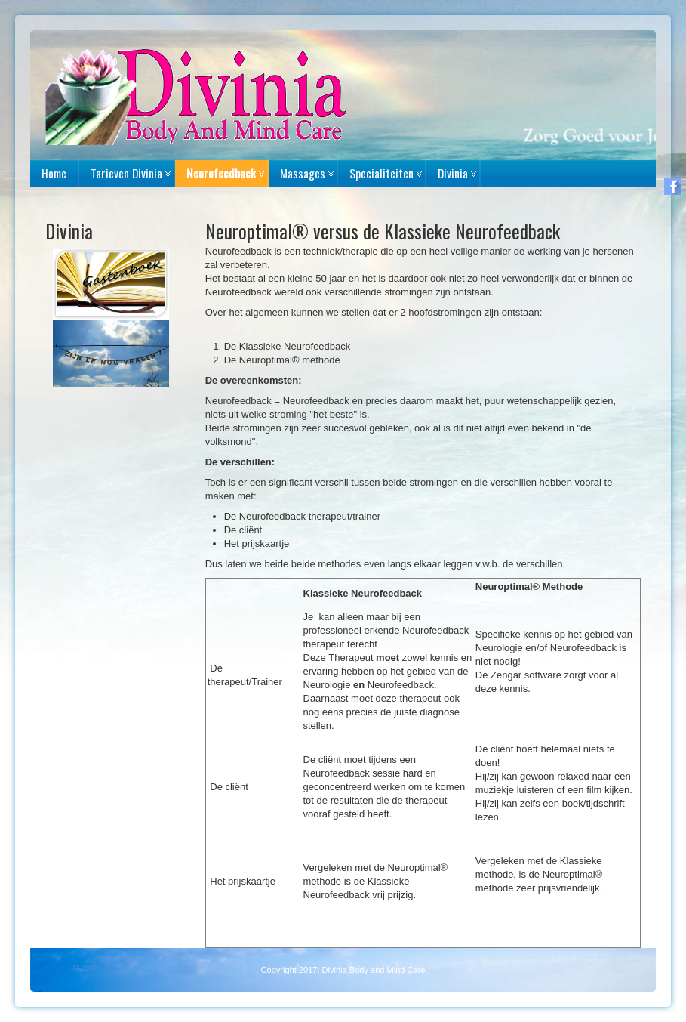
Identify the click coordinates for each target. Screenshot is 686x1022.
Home (54, 173)
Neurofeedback (221, 173)
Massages (302, 173)
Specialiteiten (381, 173)
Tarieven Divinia (126, 173)
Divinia (453, 173)
